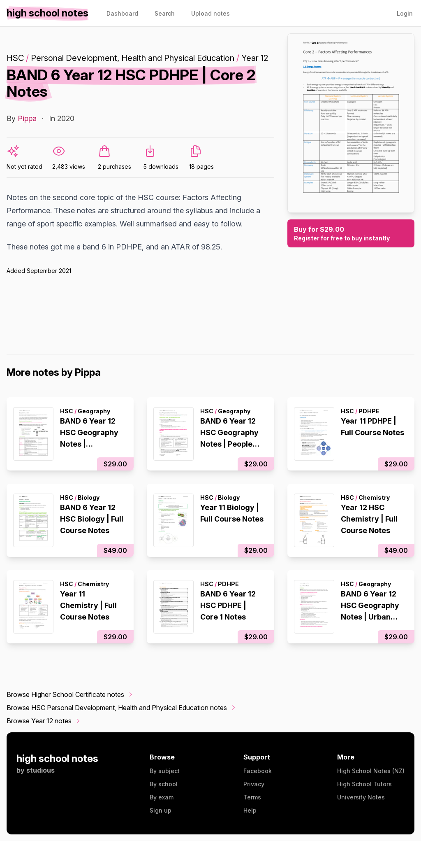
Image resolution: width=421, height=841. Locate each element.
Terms (252, 797)
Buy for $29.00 (351, 233)
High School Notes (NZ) (371, 770)
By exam (161, 797)
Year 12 (254, 58)
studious (40, 770)
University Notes (361, 797)
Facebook (257, 770)
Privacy (253, 783)
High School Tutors (364, 783)
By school (164, 783)
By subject (165, 770)
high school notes (57, 758)
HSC (15, 58)
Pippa (27, 118)
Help (250, 810)
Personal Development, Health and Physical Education (132, 58)
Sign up (160, 810)
